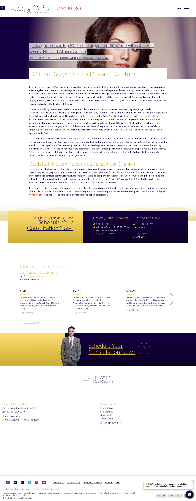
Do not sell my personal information (18, 498)
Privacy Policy (73, 483)
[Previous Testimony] (172, 326)
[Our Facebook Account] (8, 484)
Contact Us (58, 483)
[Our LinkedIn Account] (22, 484)
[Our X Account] (29, 484)
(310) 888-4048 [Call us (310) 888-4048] (103, 224)
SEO (118, 483)
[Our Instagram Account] (15, 484)
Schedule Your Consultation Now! (50, 225)
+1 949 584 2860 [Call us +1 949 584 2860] (120, 227)
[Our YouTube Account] (44, 484)
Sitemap (109, 483)
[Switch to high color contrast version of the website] (2, 8)
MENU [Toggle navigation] (182, 8)
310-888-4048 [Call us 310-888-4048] (71, 8)
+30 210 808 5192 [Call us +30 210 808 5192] (145, 224)
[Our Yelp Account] (36, 484)
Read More (162, 495)
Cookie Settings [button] (175, 495)
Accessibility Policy (93, 483)
